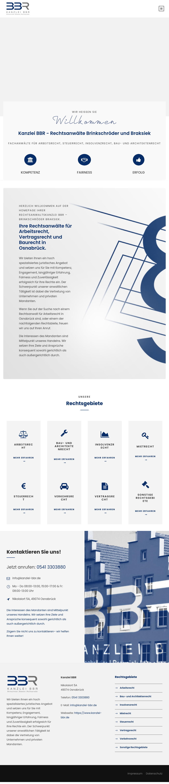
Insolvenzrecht (128, 706)
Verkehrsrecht (128, 741)
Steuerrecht (127, 723)
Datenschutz (154, 775)
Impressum (135, 775)
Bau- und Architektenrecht (135, 698)
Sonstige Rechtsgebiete (134, 749)
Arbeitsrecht (127, 689)
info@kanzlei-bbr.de (83, 707)
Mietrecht (125, 715)
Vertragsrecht (128, 732)
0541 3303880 (51, 569)
